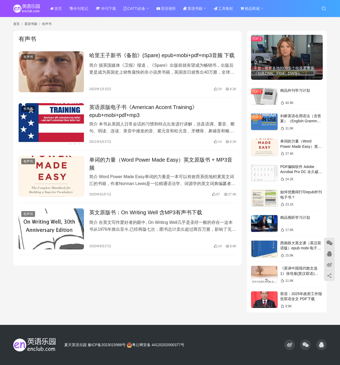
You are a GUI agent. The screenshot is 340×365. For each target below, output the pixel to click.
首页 (56, 8)
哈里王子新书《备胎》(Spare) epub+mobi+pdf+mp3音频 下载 (162, 55)
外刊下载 (106, 8)
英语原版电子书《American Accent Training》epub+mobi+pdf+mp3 (143, 111)
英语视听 (166, 8)
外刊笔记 (78, 8)
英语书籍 (192, 8)
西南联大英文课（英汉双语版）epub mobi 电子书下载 (300, 248)
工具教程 (223, 8)
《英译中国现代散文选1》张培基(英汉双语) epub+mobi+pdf (298, 273)
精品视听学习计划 (295, 217)
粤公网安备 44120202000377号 (155, 345)
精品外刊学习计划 (295, 90)
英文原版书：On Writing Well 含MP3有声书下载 (145, 212)
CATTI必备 (134, 8)
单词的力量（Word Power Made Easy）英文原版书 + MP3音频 (160, 164)
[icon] (289, 344)
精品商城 (250, 8)
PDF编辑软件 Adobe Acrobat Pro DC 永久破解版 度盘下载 (301, 172)
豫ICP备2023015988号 (107, 345)
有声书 (28, 57)
